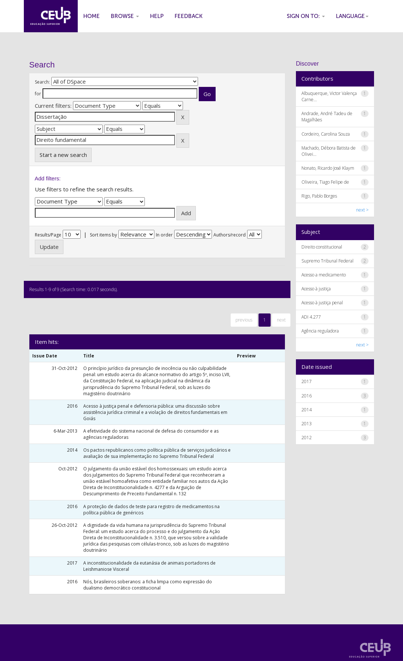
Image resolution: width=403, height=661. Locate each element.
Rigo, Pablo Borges (319, 196)
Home (91, 16)
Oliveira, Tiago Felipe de (325, 182)
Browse (125, 16)
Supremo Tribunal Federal (327, 261)
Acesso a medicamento (323, 275)
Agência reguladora (320, 331)
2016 (306, 396)
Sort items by (103, 235)
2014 (306, 410)
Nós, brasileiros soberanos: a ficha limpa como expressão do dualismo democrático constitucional (147, 585)
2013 (306, 424)
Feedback (188, 16)
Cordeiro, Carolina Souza (325, 134)
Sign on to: (306, 16)
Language (352, 16)
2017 (306, 381)
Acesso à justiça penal (322, 303)
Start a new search (63, 154)
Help (157, 16)
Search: (42, 82)
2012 (306, 437)
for (38, 94)
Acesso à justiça (316, 289)
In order (164, 235)
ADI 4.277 (311, 317)
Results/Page (48, 235)
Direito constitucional (321, 247)
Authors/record (229, 235)
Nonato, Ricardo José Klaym (327, 168)
